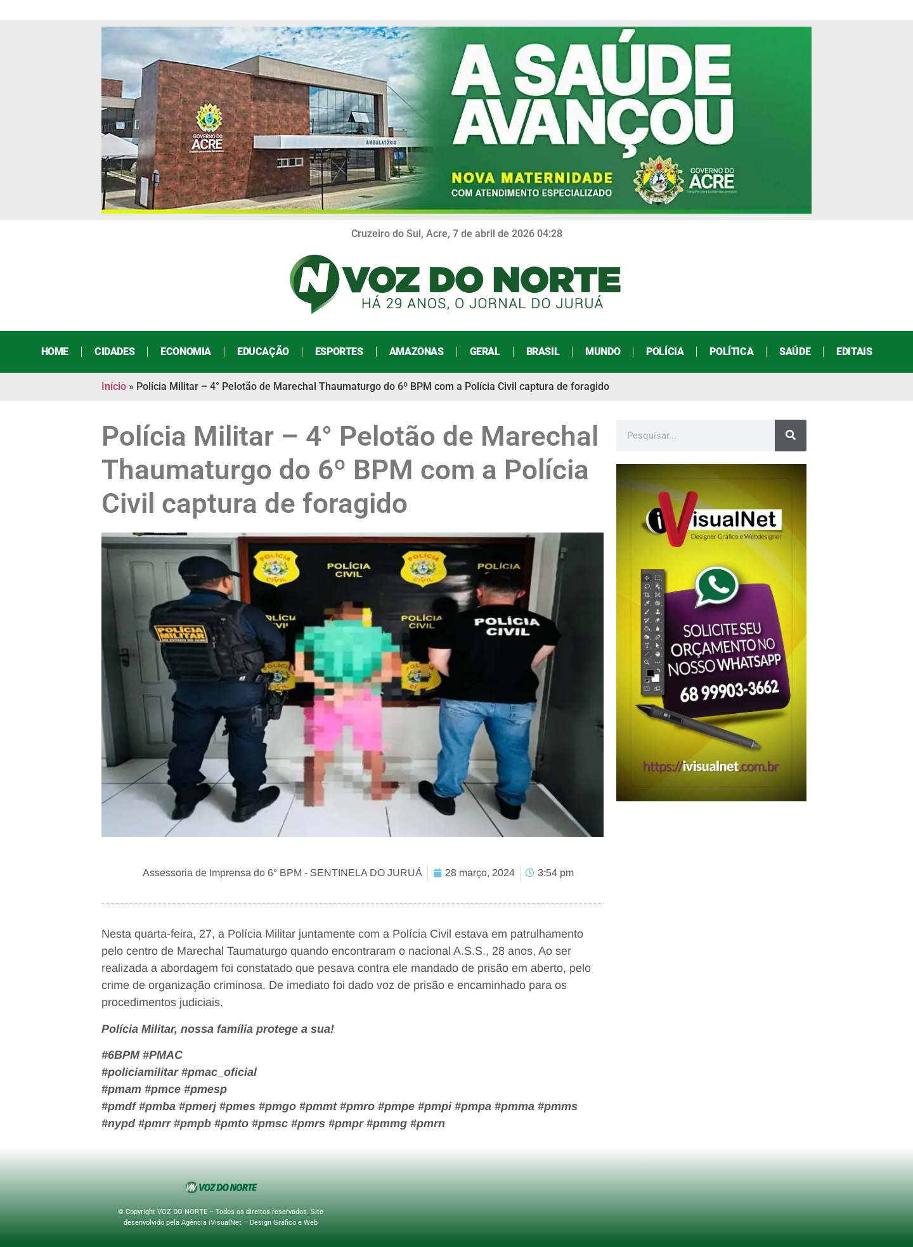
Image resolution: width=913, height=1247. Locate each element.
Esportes (339, 352)
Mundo (602, 352)
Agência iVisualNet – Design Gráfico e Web (249, 1222)
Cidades (114, 352)
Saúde (794, 352)
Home (54, 352)
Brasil (543, 352)
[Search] (790, 435)
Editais (854, 352)
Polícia (664, 352)
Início (113, 386)
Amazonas (416, 352)
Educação (263, 352)
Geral (485, 352)
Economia (185, 352)
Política (731, 352)
